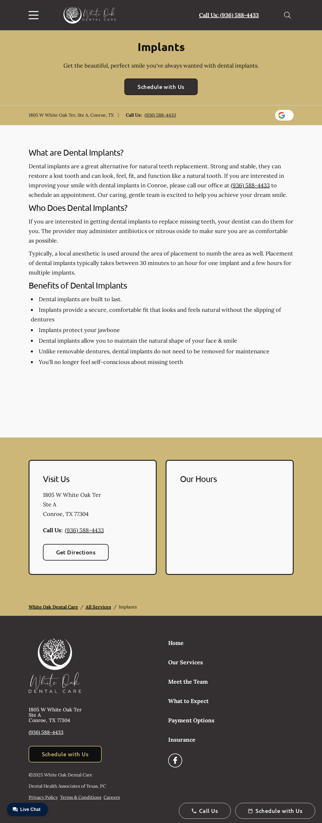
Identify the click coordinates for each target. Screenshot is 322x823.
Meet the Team (188, 681)
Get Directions (76, 552)
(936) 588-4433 (160, 115)
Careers (112, 797)
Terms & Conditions (80, 797)
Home (176, 642)
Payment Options (191, 720)
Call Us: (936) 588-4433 (229, 15)
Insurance (181, 739)
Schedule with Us (161, 86)
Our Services (185, 662)
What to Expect (188, 700)
